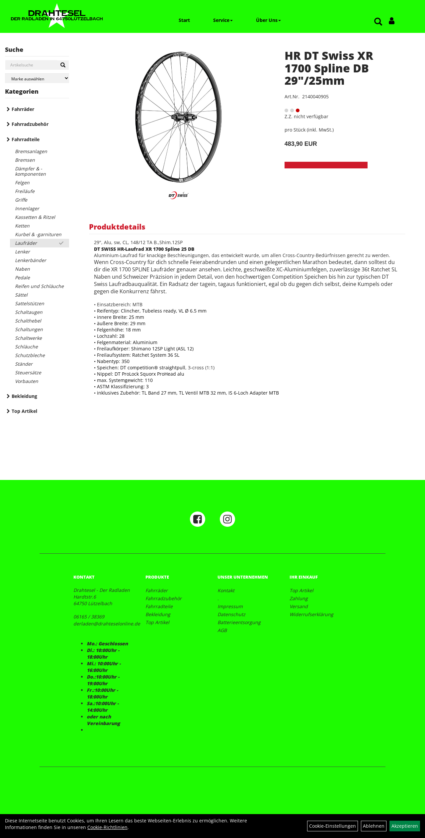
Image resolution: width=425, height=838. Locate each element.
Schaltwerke (28, 338)
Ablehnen (373, 826)
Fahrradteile (26, 139)
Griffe (21, 200)
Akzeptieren (404, 826)
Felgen (22, 182)
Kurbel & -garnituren (38, 234)
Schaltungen (29, 329)
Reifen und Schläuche (39, 286)
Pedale (22, 277)
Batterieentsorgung (239, 622)
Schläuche (26, 346)
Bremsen (25, 160)
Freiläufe (25, 191)
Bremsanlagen (31, 151)
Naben (22, 269)
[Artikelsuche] (378, 22)
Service (223, 20)
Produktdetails (117, 227)
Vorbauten (26, 381)
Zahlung (299, 598)
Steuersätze (28, 372)
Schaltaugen (28, 312)
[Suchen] (63, 65)
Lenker (22, 251)
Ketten (22, 226)
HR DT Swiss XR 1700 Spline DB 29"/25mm (329, 68)
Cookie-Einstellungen (332, 826)
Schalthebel (28, 321)
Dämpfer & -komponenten (30, 171)
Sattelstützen (29, 303)
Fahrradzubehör (30, 124)
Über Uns (268, 20)
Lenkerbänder (30, 260)
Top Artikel (24, 411)
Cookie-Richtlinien (107, 827)
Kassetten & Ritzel (35, 217)
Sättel (21, 295)
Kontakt (225, 590)
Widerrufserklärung (311, 614)
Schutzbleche (30, 355)
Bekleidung (24, 396)
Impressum (230, 606)
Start (184, 20)
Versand (299, 606)
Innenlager (27, 208)
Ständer (24, 364)
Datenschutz (231, 614)
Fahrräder (23, 109)
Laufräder (26, 243)
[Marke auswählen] (37, 78)
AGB (222, 630)
